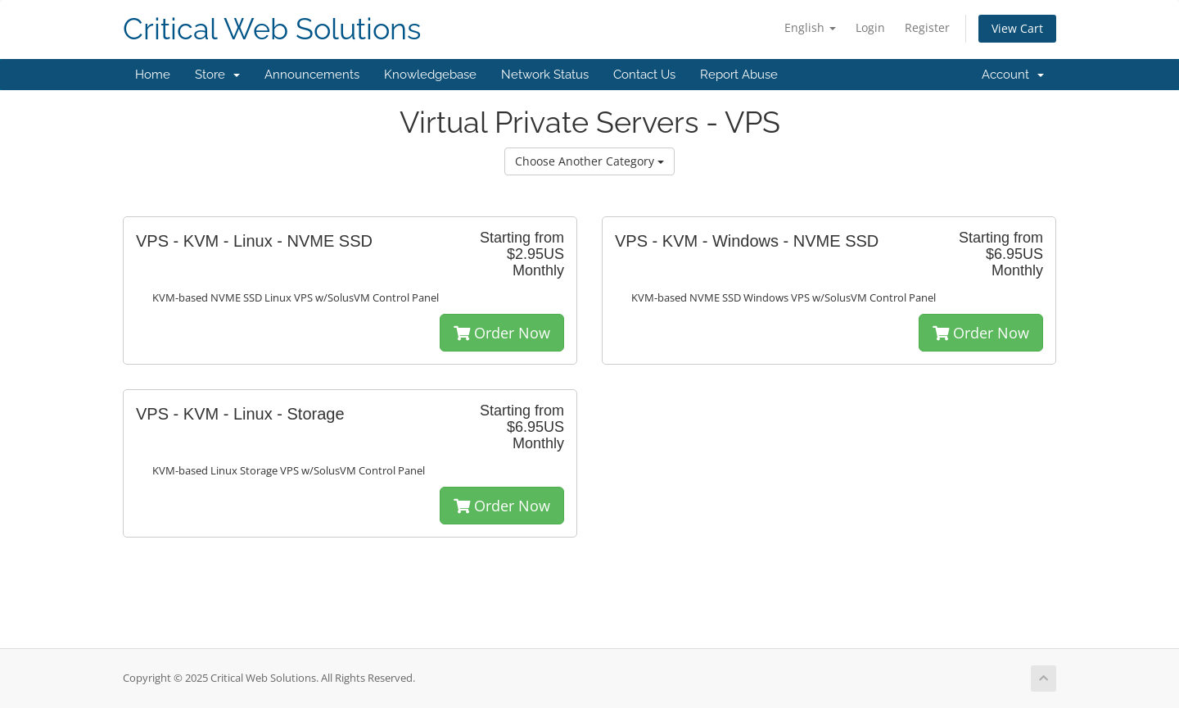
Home (152, 74)
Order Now (502, 333)
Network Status (545, 74)
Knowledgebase (430, 74)
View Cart (1017, 28)
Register (927, 27)
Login (870, 27)
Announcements (311, 74)
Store (217, 74)
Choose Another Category (589, 161)
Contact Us (644, 74)
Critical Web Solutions (272, 29)
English (810, 27)
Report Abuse (739, 74)
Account (1013, 74)
